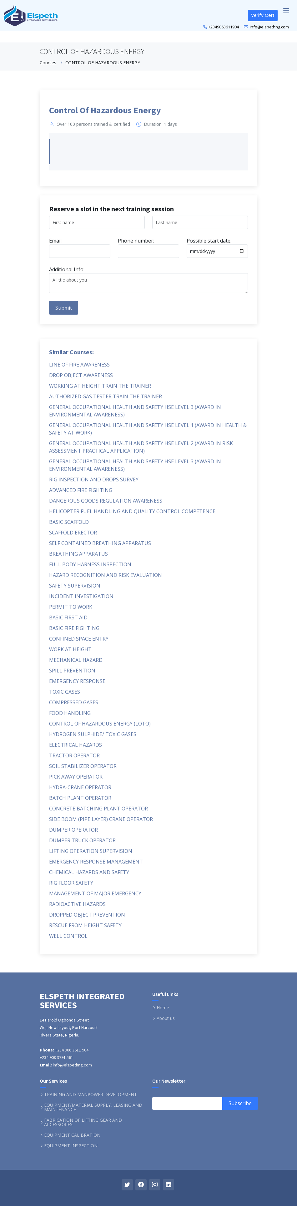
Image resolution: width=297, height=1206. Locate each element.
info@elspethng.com (269, 27)
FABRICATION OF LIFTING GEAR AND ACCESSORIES (83, 1122)
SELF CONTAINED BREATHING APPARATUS (100, 546)
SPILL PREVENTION (72, 673)
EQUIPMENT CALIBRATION (72, 1135)
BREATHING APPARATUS (78, 557)
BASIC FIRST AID (68, 620)
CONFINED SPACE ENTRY (78, 641)
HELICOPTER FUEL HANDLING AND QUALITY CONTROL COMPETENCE (132, 514)
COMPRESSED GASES (73, 705)
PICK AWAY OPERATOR (76, 779)
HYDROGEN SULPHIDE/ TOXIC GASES (92, 737)
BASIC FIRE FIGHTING (74, 631)
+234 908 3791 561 (56, 1057)
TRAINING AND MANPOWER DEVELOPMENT (90, 1094)
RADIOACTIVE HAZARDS (77, 907)
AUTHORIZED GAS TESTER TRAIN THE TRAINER (105, 399)
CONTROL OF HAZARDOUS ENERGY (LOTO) (100, 726)
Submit (63, 311)
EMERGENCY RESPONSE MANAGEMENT (96, 864)
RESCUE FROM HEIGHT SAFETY (85, 928)
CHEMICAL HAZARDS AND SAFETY (89, 875)
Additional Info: (66, 272)
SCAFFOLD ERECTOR (73, 535)
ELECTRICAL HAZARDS (75, 748)
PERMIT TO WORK (70, 610)
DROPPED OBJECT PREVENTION (87, 917)
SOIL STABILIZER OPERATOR (83, 769)
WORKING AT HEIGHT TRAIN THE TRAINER (100, 389)
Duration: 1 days (160, 128)
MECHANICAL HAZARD (76, 663)
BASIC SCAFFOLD (69, 525)
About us (166, 1018)
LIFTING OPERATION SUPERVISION (90, 854)
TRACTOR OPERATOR (74, 758)
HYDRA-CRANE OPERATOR (80, 790)
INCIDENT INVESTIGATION (81, 599)
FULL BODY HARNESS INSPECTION (90, 567)
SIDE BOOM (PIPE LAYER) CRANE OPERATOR (101, 822)
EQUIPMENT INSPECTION (71, 1146)
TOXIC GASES (64, 695)
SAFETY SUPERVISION (74, 588)
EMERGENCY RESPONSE (77, 684)
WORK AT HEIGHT (70, 652)
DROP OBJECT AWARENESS (81, 378)
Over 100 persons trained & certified (93, 128)
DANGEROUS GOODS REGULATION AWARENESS (105, 503)
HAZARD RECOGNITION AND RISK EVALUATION (105, 578)
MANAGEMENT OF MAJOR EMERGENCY (95, 896)
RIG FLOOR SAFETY (71, 886)
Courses (48, 63)
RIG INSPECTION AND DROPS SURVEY (93, 482)
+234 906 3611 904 (71, 1050)
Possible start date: (209, 243)
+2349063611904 (223, 27)
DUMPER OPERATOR (73, 832)
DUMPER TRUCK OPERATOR (82, 843)
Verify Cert (262, 15)
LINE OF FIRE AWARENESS (79, 367)
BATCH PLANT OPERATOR (80, 801)
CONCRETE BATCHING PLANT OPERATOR (98, 811)
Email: (56, 243)
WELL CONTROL (68, 939)
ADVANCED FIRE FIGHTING (80, 493)
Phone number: (136, 243)
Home (163, 1008)
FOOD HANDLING (70, 716)
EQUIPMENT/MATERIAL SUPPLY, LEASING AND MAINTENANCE (93, 1107)
